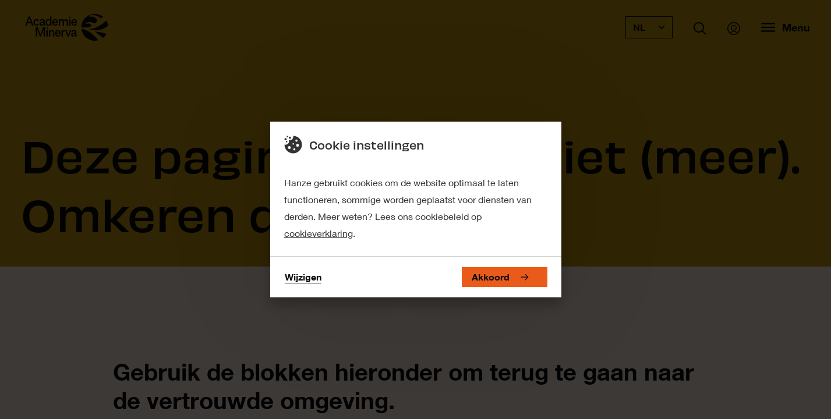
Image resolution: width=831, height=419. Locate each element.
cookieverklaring (318, 233)
